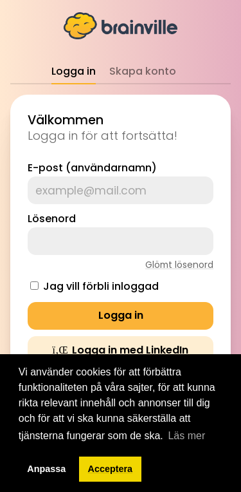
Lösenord (52, 218)
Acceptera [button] (110, 469)
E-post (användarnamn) (92, 167)
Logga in (73, 71)
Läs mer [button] (186, 435)
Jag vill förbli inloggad (101, 286)
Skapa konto (142, 71)
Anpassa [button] (46, 469)
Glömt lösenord (179, 264)
